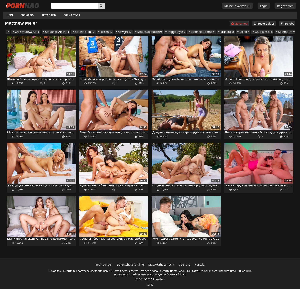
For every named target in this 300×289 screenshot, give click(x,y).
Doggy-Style (175, 32)
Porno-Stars (72, 15)
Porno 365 (27, 15)
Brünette (226, 32)
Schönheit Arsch (55, 32)
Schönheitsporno (201, 32)
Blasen (105, 32)
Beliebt (287, 23)
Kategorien (48, 15)
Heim (10, 15)
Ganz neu (239, 23)
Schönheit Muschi (148, 32)
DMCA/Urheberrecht (161, 264)
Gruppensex (262, 32)
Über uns (184, 264)
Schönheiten (83, 32)
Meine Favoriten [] (237, 6)
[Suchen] (101, 6)
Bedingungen (103, 264)
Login (264, 6)
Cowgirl (123, 32)
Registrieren (285, 6)
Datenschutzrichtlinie (130, 264)
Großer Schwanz (25, 32)
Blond (243, 32)
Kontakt (200, 264)
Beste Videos (264, 23)
